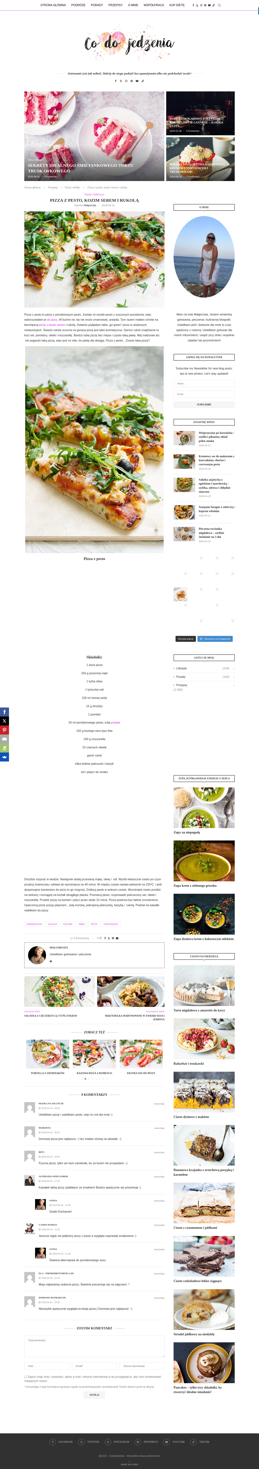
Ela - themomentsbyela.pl (56, 1273)
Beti (41, 1152)
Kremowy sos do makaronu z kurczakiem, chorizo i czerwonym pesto (217, 460)
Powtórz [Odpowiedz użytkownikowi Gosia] (159, 1201)
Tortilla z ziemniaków (48, 1073)
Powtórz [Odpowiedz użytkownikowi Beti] (159, 1153)
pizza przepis (111, 924)
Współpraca (154, 5)
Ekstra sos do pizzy (141, 1073)
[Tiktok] (213, 5)
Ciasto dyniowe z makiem (191, 1117)
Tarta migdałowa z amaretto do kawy (199, 1010)
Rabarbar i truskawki (189, 1063)
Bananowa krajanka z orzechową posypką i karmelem (204, 1172)
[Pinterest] (205, 5)
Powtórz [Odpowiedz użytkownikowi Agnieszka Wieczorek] (159, 1177)
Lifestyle (202, 668)
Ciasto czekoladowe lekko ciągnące (198, 1281)
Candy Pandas (48, 1224)
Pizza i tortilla (72, 187)
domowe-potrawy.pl (52, 1297)
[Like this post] (100, 938)
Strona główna (53, 5)
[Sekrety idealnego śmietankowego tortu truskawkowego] (94, 136)
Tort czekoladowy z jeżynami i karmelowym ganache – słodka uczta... (196, 122)
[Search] (219, 5)
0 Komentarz (51, 176)
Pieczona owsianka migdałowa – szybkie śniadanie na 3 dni (211, 532)
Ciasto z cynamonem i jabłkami (195, 1228)
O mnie (133, 5)
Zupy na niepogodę (187, 832)
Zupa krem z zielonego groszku (195, 885)
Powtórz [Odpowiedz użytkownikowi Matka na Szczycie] (159, 1104)
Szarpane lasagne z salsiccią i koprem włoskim (216, 508)
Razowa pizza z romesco (94, 1073)
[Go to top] (129, 1464)
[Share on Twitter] (109, 938)
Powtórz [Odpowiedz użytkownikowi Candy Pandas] (159, 1225)
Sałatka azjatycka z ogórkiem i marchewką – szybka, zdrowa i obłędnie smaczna (214, 485)
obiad (82, 924)
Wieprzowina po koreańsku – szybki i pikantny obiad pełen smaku (217, 436)
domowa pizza (34, 924)
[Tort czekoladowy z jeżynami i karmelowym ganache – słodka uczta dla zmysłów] (200, 113)
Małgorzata (90, 205)
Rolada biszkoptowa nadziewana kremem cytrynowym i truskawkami (197, 168)
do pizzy (52, 319)
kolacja (52, 924)
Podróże (78, 5)
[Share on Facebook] (105, 938)
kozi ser (67, 924)
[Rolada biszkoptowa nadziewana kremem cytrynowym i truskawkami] (200, 159)
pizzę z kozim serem (51, 324)
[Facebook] (193, 5)
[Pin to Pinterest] (113, 938)
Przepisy (115, 5)
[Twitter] (197, 5)
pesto (94, 924)
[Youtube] (209, 5)
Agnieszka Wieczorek (53, 1176)
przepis (115, 722)
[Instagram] (201, 5)
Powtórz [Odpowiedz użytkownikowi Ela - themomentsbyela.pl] (159, 1274)
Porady (97, 5)
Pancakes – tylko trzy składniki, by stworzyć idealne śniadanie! (198, 1390)
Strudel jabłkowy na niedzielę (194, 1334)
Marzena (45, 1127)
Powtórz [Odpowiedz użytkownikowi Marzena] (159, 1128)
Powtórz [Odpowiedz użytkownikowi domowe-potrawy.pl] (159, 1298)
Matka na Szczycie (51, 1103)
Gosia (53, 1200)
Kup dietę (177, 5)
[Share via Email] (117, 938)
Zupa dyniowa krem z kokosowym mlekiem (204, 939)
